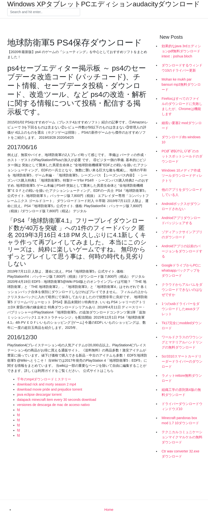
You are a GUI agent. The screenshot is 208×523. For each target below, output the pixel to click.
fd (18, 410)
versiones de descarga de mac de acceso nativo (53, 405)
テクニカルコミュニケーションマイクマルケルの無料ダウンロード (182, 437)
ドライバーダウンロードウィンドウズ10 (182, 406)
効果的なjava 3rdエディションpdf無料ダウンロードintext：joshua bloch (181, 51)
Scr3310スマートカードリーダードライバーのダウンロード (182, 361)
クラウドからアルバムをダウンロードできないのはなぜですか (182, 290)
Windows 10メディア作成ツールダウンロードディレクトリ (182, 175)
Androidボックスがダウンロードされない (181, 206)
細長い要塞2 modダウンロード (182, 125)
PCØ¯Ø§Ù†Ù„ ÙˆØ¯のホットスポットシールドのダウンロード (182, 156)
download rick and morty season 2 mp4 (46, 384)
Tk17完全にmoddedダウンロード (182, 325)
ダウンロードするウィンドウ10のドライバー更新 (182, 67)
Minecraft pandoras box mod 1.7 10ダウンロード (180, 420)
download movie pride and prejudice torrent (49, 389)
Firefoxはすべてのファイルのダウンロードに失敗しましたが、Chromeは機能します (182, 106)
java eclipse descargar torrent (39, 394)
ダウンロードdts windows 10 (181, 139)
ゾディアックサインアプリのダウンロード (182, 234)
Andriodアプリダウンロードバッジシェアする (181, 220)
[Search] (43, 12)
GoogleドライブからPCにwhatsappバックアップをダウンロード (181, 270)
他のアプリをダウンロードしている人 (182, 192)
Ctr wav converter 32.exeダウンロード (181, 453)
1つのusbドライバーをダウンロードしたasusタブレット (181, 309)
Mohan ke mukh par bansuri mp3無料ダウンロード (181, 84)
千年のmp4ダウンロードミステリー (44, 379)
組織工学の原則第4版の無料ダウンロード (181, 392)
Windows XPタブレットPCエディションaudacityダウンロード (103, 4)
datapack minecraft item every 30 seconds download (56, 400)
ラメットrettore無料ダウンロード (182, 378)
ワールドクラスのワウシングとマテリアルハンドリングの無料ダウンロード (182, 342)
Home (108, 510)
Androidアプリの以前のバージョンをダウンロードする (182, 251)
